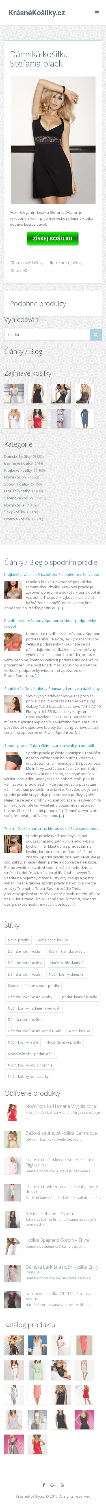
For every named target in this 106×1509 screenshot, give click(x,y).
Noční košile (14, 505)
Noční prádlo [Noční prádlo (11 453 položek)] (18, 940)
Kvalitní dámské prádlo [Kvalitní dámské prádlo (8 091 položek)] (67, 951)
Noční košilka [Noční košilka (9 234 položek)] (79, 1031)
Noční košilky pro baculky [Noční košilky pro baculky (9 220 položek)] (28, 1076)
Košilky (77, 262)
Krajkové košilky (30, 262)
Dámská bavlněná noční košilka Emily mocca (61, 1269)
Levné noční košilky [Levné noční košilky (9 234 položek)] (52, 940)
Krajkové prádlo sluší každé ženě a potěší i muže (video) (51, 574)
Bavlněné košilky (18, 463)
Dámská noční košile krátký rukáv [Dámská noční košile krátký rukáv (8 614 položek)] (34, 1031)
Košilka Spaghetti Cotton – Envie (57, 1240)
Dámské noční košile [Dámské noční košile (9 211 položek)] (24, 951)
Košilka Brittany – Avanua (50, 1213)
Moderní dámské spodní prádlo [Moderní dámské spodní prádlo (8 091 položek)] (33, 985)
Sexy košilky (14, 511)
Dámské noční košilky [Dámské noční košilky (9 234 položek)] (25, 962)
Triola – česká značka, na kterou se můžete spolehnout (51, 828)
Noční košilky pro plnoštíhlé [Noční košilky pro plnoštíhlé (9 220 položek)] (30, 1065)
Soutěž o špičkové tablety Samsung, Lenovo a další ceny (52, 688)
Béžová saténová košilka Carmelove (61, 1133)
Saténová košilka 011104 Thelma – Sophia (59, 1296)
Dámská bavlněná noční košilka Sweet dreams (63, 1189)
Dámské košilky (17, 456)
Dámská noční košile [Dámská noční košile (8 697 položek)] (24, 974)
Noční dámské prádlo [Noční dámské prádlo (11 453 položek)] (63, 1042)
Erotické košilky (17, 518)
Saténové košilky (18, 498)
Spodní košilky (16, 484)
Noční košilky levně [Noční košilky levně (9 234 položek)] (23, 1042)
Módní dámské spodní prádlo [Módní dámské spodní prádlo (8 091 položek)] (32, 1053)
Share (19, 270)
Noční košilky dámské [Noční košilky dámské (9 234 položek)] (66, 974)
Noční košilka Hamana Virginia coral (61, 1106)
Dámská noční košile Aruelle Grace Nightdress (60, 1162)
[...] (60, 607)
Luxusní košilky (17, 490)
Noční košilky (15, 477)
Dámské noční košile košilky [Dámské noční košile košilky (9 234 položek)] (30, 997)
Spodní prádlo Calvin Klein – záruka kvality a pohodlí (49, 745)
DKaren (62, 262)
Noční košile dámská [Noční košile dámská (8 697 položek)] (66, 962)
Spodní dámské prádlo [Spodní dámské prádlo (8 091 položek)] (78, 997)
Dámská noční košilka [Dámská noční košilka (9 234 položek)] (25, 1019)
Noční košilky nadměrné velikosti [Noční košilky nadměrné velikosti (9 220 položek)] (34, 1008)
